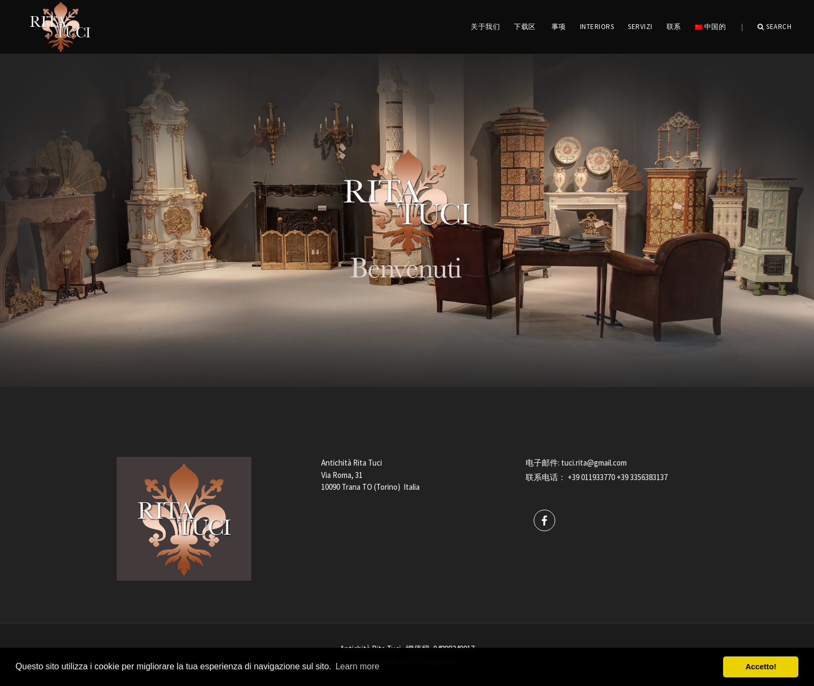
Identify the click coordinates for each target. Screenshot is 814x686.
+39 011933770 (591, 477)
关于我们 (485, 26)
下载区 (525, 26)
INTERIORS (597, 26)
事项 (558, 26)
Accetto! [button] (760, 666)
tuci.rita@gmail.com (594, 463)
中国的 (710, 26)
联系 (674, 26)
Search (775, 27)
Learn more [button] (357, 666)
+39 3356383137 (642, 477)
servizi (640, 26)
